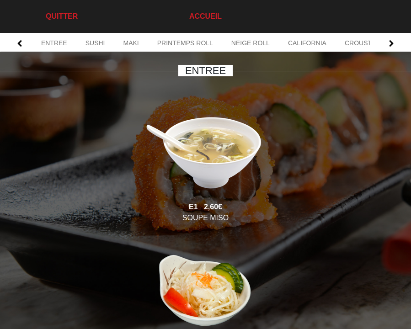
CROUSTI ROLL (368, 43)
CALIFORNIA (307, 43)
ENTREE (54, 43)
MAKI (131, 43)
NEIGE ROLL (250, 43)
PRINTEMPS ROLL (185, 43)
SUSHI (95, 43)
